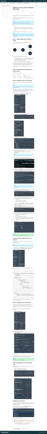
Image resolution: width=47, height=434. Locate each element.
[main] (23, 217)
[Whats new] (43, 1)
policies (33, 42)
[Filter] (10, 5)
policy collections (16, 43)
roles (31, 42)
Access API (17, 87)
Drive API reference (31, 157)
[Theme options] (45, 1)
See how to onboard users (29, 31)
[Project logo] (4, 1)
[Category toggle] (11, 6)
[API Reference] (30, 1)
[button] (5, 6)
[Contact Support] (40, 1)
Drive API (23, 58)
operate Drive (14, 16)
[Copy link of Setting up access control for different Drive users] (20, 9)
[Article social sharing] (31, 13)
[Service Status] (35, 1)
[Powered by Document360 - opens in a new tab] (4, 430)
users (29, 42)
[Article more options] (33, 13)
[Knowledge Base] (25, 1)
